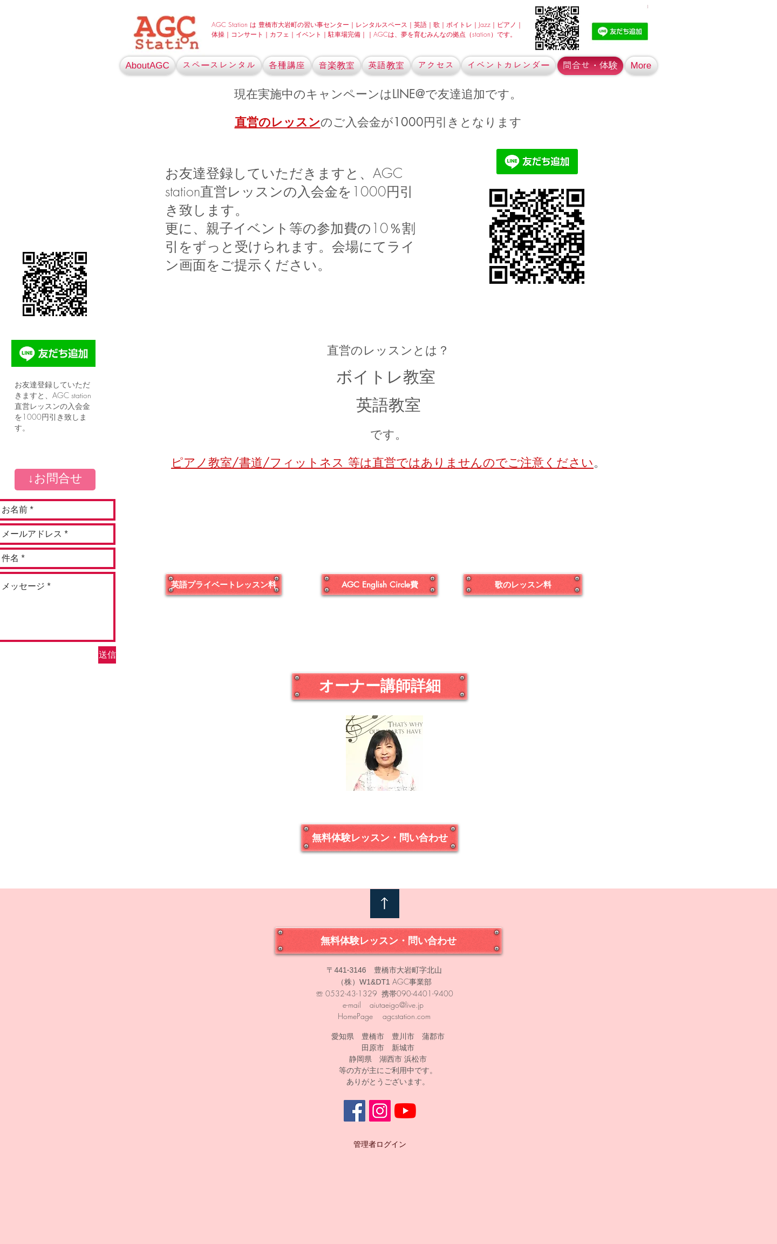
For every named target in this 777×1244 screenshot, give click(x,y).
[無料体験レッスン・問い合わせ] (388, 940)
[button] (55, 479)
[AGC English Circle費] (380, 584)
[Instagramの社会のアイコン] (380, 1111)
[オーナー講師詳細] (379, 686)
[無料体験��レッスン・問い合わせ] (379, 837)
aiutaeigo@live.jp (397, 1005)
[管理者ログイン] (379, 1144)
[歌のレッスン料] (523, 584)
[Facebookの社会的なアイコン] (354, 1111)
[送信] (107, 655)
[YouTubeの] (405, 1111)
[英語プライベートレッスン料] (224, 584)
